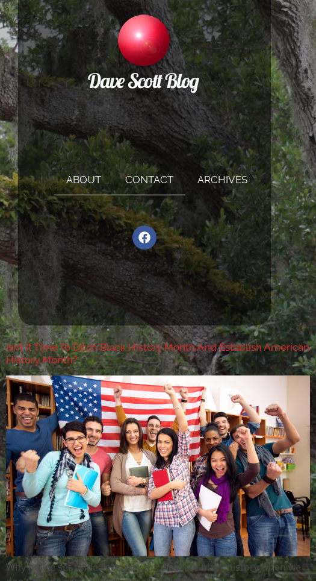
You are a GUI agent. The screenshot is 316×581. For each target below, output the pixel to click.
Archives (222, 180)
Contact (149, 180)
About (83, 180)
